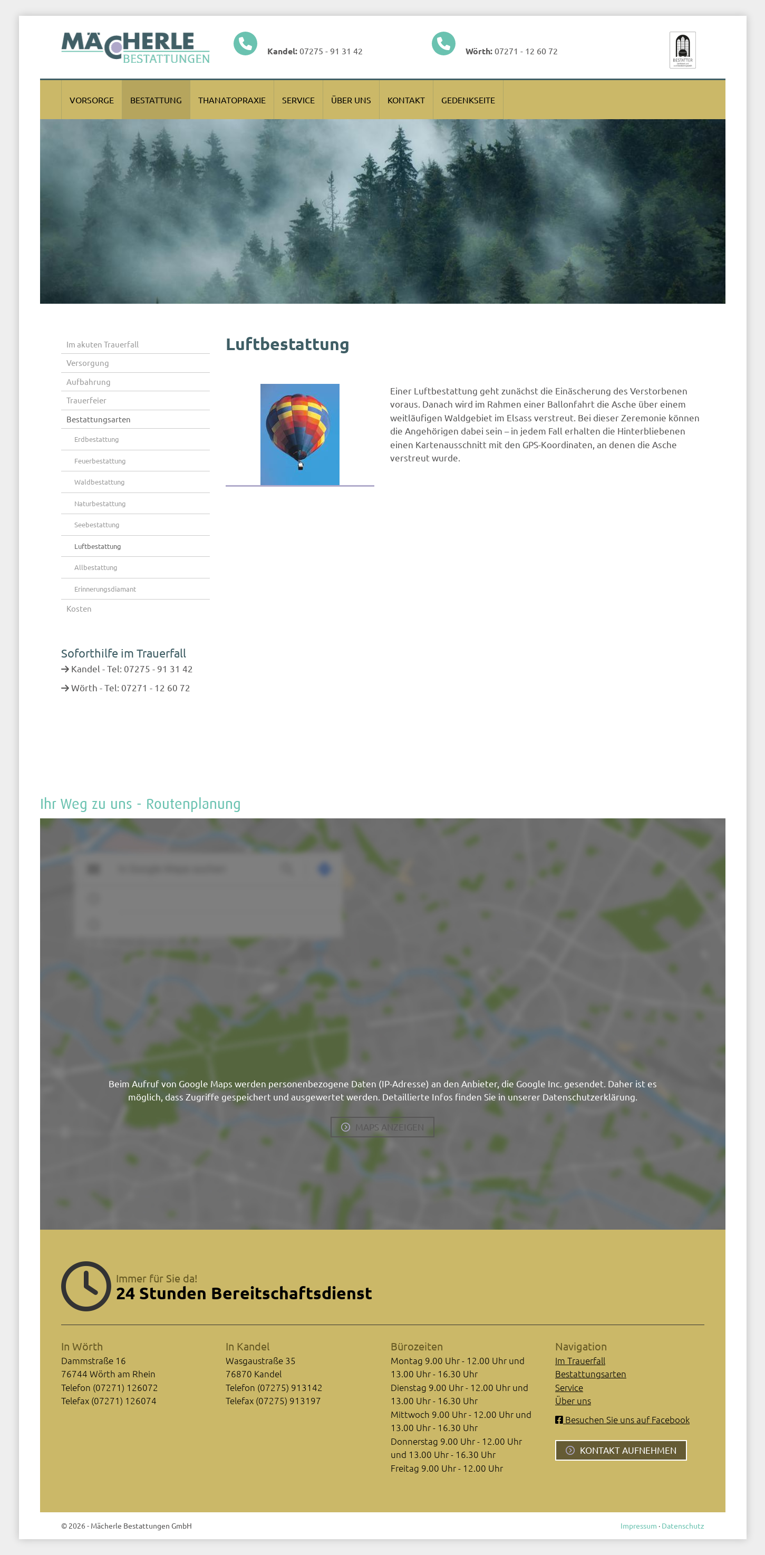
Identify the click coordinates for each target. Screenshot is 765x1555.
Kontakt (406, 99)
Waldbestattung (99, 481)
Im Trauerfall (580, 1360)
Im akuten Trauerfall (102, 344)
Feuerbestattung (100, 460)
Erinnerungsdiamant (105, 588)
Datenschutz (683, 1525)
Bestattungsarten (98, 419)
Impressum (639, 1525)
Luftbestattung (97, 546)
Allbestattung (96, 567)
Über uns (351, 99)
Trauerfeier (86, 400)
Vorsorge (92, 99)
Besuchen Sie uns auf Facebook (622, 1419)
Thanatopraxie (232, 99)
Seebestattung (97, 524)
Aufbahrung (88, 381)
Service (298, 99)
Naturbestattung (100, 503)
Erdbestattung (96, 438)
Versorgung (87, 363)
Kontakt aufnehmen (628, 1449)
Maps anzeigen (389, 1126)
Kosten (79, 608)
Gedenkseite (468, 99)
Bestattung (156, 99)
